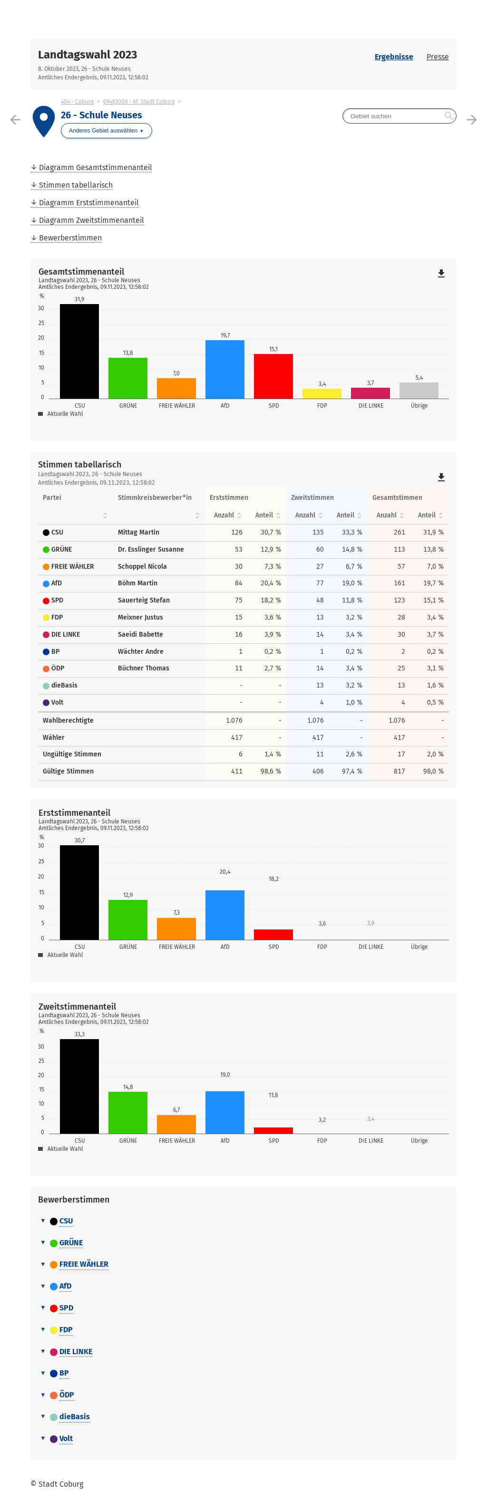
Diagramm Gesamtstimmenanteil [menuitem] (95, 167)
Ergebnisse (394, 56)
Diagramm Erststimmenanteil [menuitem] (89, 202)
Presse (438, 56)
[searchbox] (399, 116)
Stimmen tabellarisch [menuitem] (76, 185)
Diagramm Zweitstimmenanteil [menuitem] (91, 220)
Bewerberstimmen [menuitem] (70, 237)
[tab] (243, 1221)
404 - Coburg (77, 101)
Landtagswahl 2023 (87, 54)
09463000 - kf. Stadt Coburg (139, 101)
